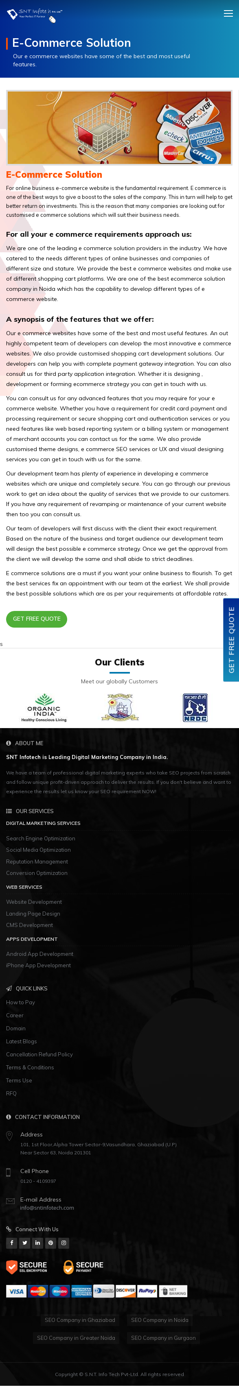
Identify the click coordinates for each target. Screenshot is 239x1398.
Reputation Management (37, 861)
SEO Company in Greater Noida (76, 1338)
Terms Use (19, 1080)
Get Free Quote (37, 618)
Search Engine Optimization (40, 838)
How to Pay (20, 1002)
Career (15, 1015)
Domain (16, 1028)
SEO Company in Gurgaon (163, 1338)
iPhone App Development (38, 965)
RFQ (11, 1093)
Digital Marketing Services (43, 823)
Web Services (24, 887)
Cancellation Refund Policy (39, 1054)
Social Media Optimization (38, 849)
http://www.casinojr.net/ (96, 1390)
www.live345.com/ (202, 1390)
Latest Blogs (21, 1041)
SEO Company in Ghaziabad (80, 1320)
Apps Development (32, 939)
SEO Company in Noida (160, 1320)
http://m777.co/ (153, 1390)
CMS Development (29, 925)
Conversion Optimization (37, 873)
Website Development (34, 902)
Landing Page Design (33, 913)
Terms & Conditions (30, 1067)
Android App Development (39, 954)
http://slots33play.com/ (30, 1390)
